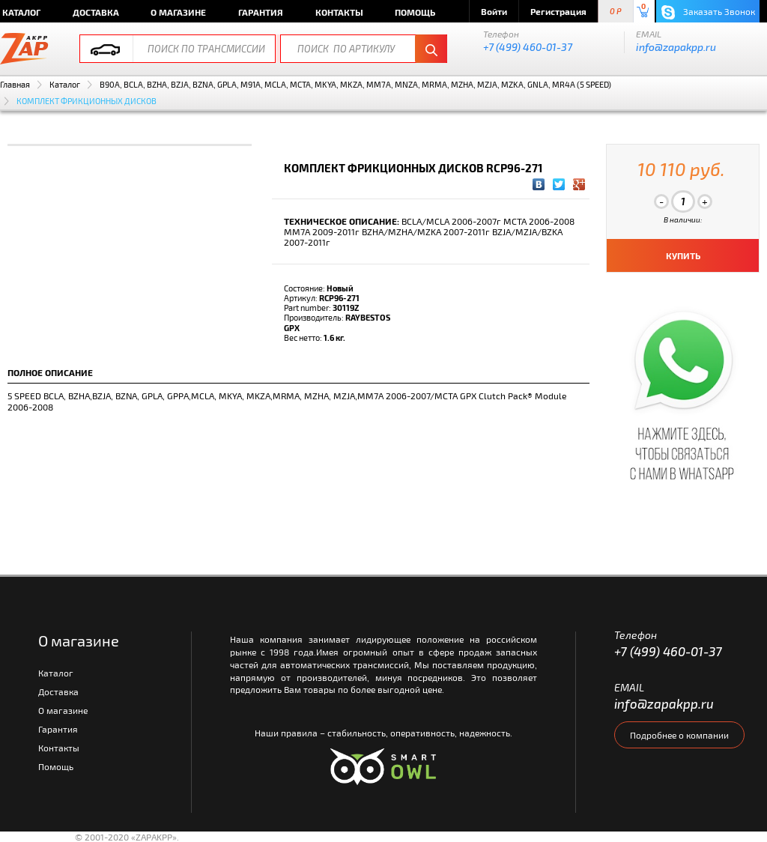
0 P (616, 11)
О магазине (178, 12)
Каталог (64, 84)
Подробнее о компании (679, 735)
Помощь (415, 12)
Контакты (339, 12)
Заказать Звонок (708, 12)
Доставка (96, 12)
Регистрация (558, 11)
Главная (15, 84)
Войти (494, 11)
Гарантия (260, 12)
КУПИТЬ (683, 255)
